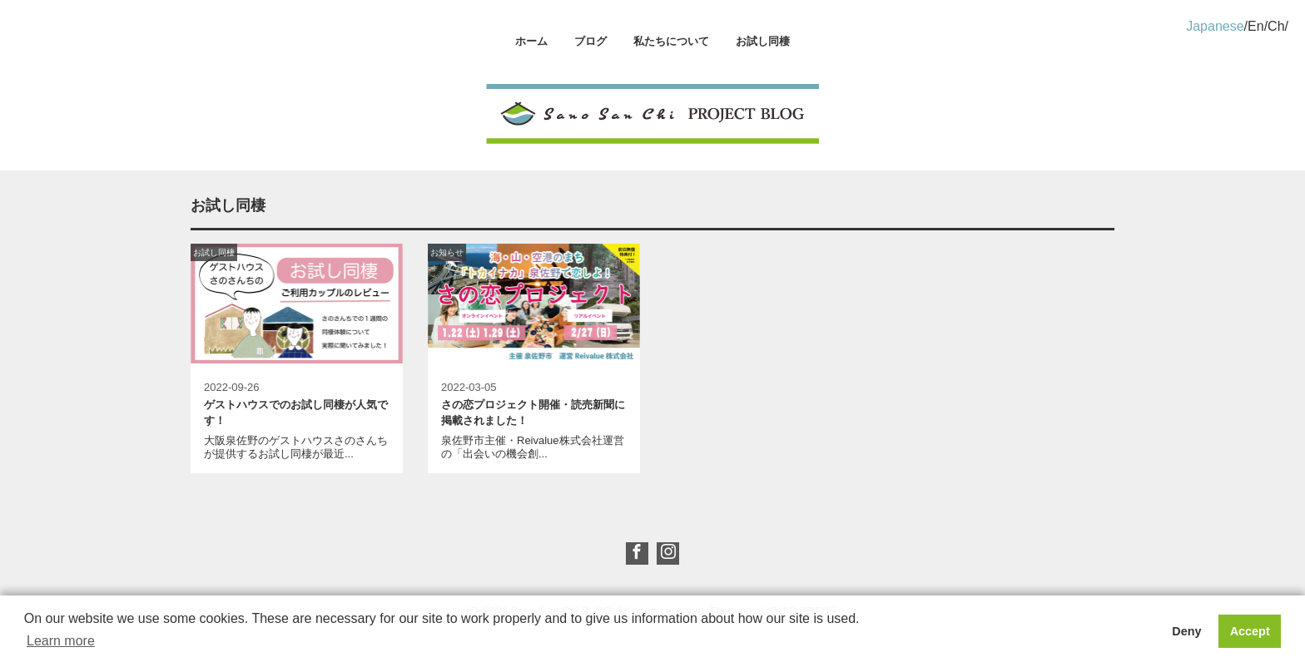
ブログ (590, 41)
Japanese (1214, 26)
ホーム (531, 41)
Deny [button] (1186, 631)
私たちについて (671, 41)
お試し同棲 (763, 41)
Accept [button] (1250, 631)
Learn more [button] (61, 641)
